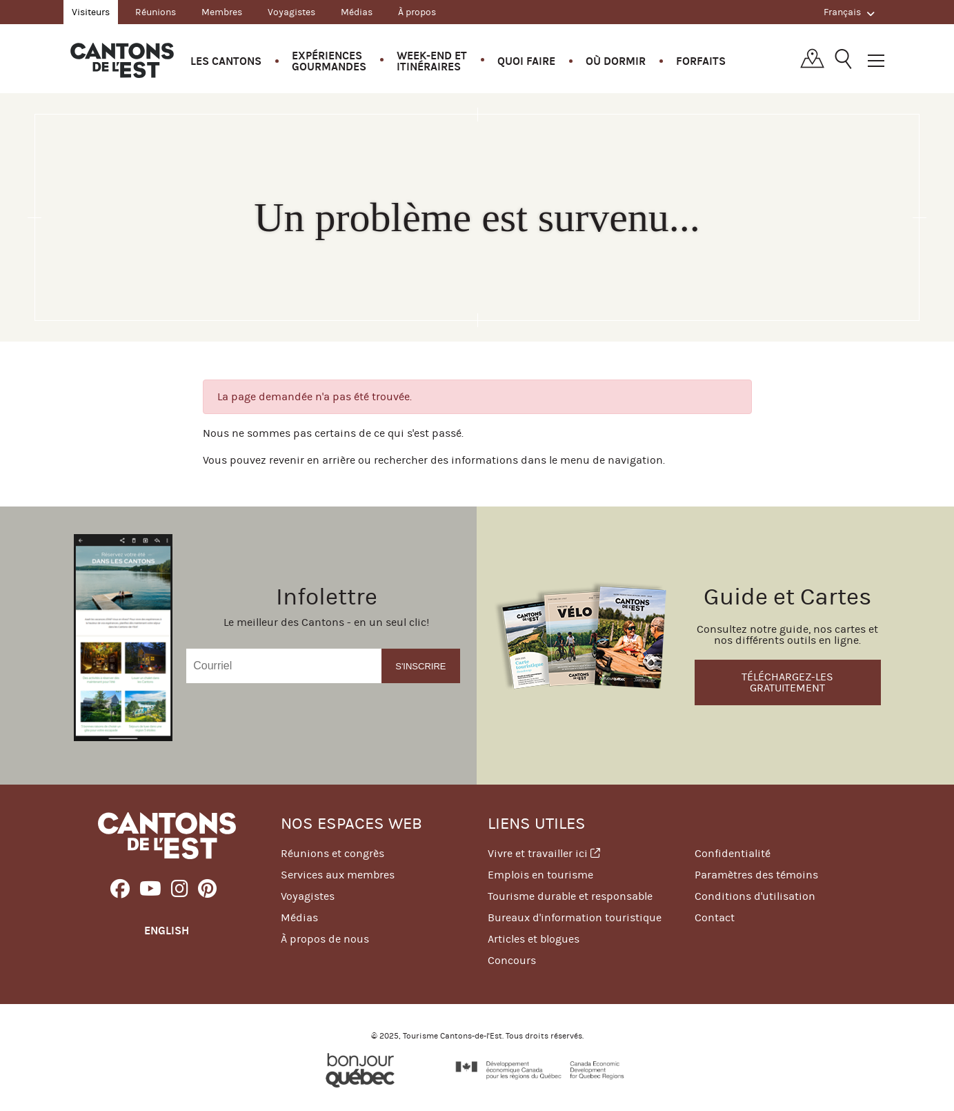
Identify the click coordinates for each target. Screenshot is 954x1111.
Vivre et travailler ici (544, 853)
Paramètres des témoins (756, 874)
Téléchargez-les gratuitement (787, 682)
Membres (221, 12)
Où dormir (616, 61)
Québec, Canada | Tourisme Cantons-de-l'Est (122, 60)
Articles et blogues (533, 938)
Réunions (155, 12)
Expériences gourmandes (329, 61)
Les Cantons (225, 61)
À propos (417, 12)
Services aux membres (338, 874)
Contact (715, 917)
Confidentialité (733, 853)
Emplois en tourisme (540, 874)
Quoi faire (526, 61)
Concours (512, 960)
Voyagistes (291, 12)
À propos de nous (325, 938)
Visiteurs (91, 12)
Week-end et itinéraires (432, 61)
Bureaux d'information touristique (575, 917)
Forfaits (701, 61)
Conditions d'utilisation (755, 896)
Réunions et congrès (332, 853)
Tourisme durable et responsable (570, 896)
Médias (356, 12)
